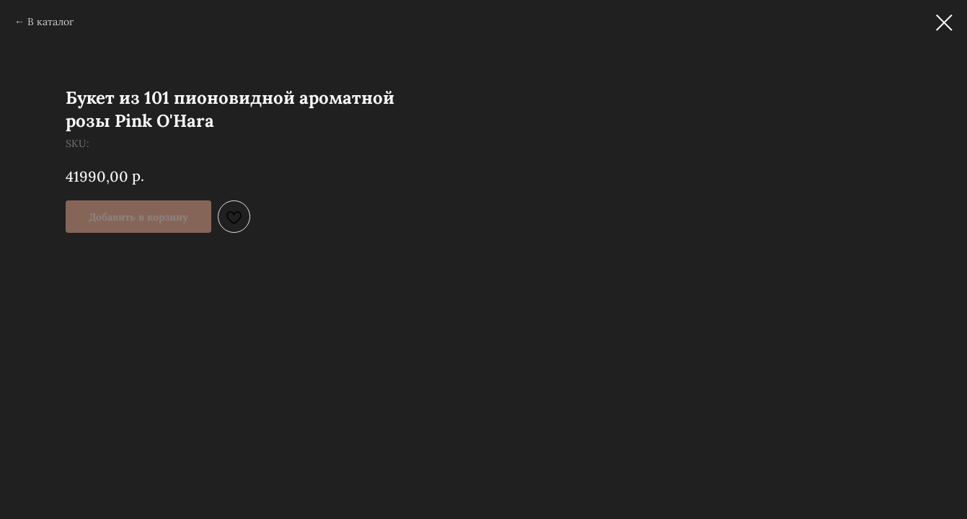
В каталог (50, 21)
